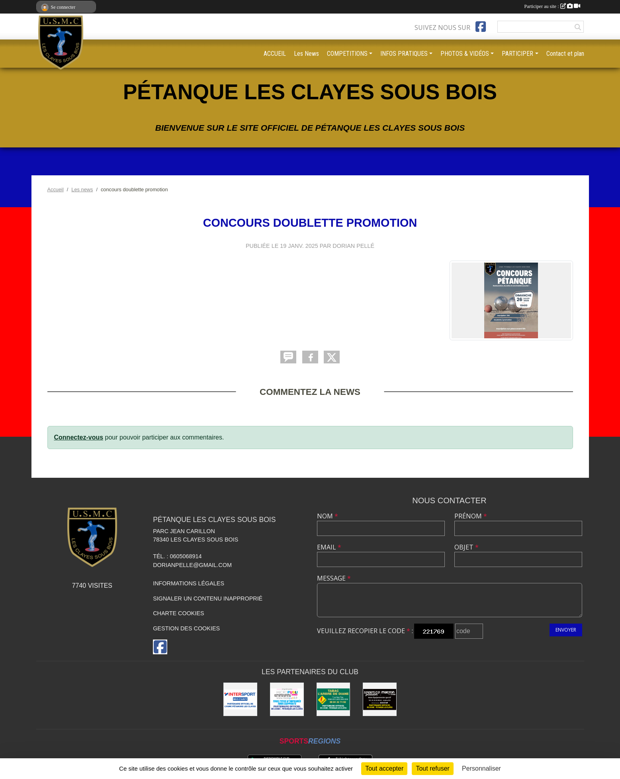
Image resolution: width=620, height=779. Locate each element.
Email (329, 547)
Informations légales (188, 583)
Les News (306, 53)
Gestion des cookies (186, 628)
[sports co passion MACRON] (380, 699)
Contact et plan (565, 53)
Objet (466, 547)
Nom (327, 516)
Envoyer (565, 629)
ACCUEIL (275, 53)
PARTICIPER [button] (517, 53)
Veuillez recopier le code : (365, 630)
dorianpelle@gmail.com (192, 565)
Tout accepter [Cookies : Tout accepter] (384, 768)
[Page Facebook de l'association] (480, 27)
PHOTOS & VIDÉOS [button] (464, 53)
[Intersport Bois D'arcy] (240, 699)
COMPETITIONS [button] (347, 53)
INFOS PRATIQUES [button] (404, 53)
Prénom (470, 516)
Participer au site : (552, 6)
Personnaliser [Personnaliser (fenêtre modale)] (481, 768)
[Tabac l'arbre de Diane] (333, 699)
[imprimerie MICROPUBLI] (287, 699)
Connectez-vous (79, 437)
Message (334, 578)
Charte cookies (178, 613)
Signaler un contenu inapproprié (207, 598)
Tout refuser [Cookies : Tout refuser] (432, 768)
